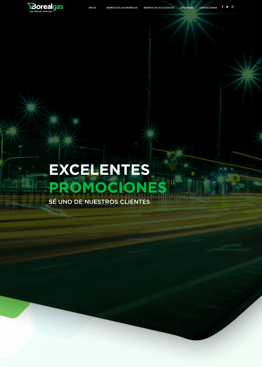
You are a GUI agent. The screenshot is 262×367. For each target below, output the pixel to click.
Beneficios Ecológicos (159, 8)
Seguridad (187, 8)
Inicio (92, 8)
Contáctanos (208, 8)
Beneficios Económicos (122, 8)
